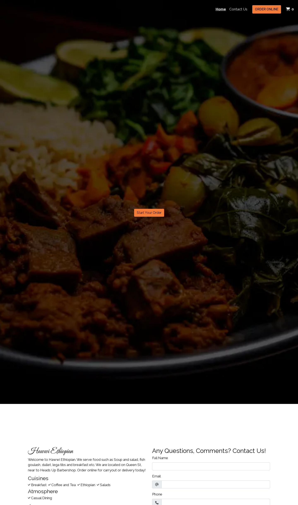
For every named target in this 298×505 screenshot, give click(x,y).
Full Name (160, 458)
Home (221, 9)
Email (156, 476)
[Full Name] (211, 466)
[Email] (215, 484)
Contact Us (238, 9)
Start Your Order (149, 213)
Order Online (266, 9)
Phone (157, 494)
